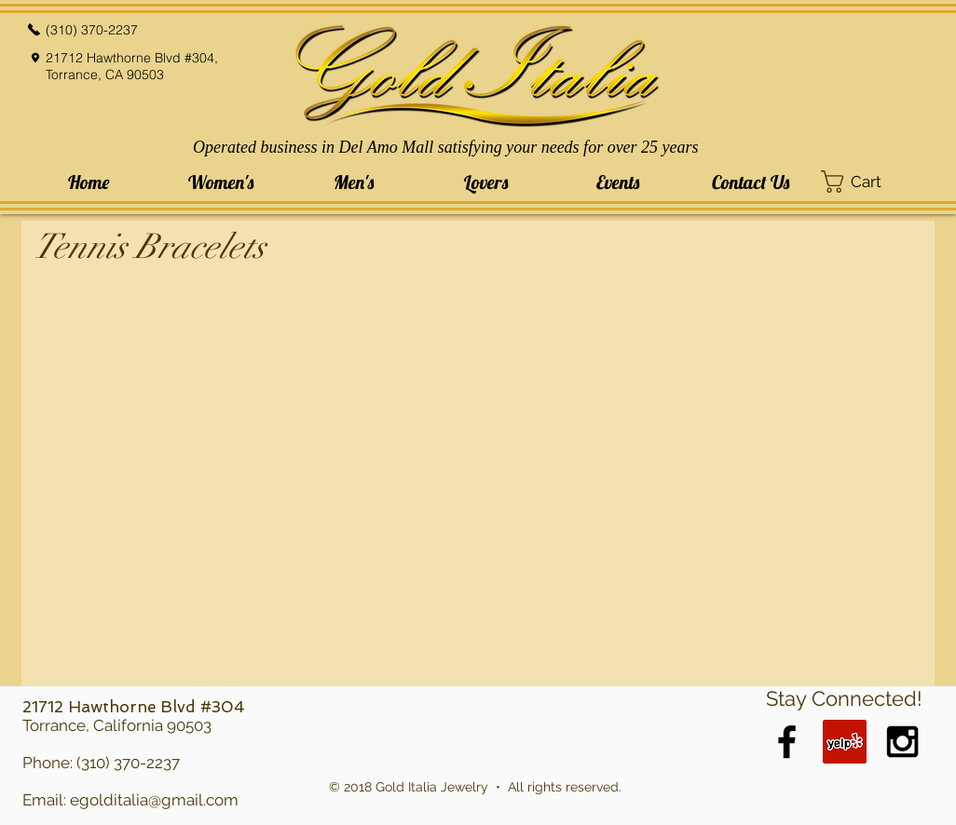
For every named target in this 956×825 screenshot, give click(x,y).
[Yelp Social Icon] (845, 742)
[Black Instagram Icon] (902, 742)
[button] (221, 182)
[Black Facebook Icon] (787, 742)
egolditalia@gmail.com (154, 800)
